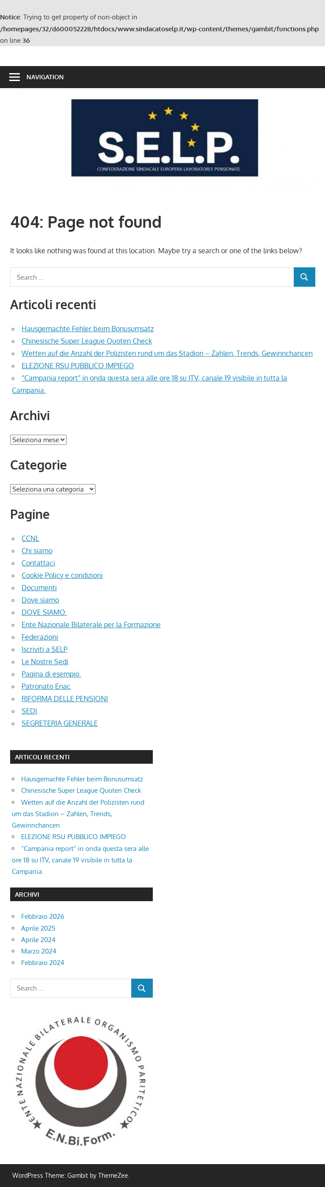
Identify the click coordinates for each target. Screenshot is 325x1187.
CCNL (30, 538)
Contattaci (38, 562)
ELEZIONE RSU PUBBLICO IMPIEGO (78, 365)
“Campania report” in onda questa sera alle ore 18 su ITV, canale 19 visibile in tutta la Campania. (80, 860)
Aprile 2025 (38, 928)
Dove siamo (40, 599)
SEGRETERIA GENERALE (60, 723)
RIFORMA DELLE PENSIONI (65, 698)
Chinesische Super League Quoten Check (87, 341)
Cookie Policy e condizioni (62, 575)
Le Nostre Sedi (45, 661)
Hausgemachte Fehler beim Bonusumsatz (88, 328)
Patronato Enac (46, 686)
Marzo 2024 (38, 951)
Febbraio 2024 (42, 962)
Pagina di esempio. (51, 673)
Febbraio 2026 (42, 916)
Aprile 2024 (38, 940)
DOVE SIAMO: (44, 612)
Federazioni (40, 636)
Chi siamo (37, 550)
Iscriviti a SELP (44, 649)
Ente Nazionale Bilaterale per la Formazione (91, 624)
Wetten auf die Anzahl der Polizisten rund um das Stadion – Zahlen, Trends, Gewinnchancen (167, 353)
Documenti (39, 587)
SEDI (29, 710)
